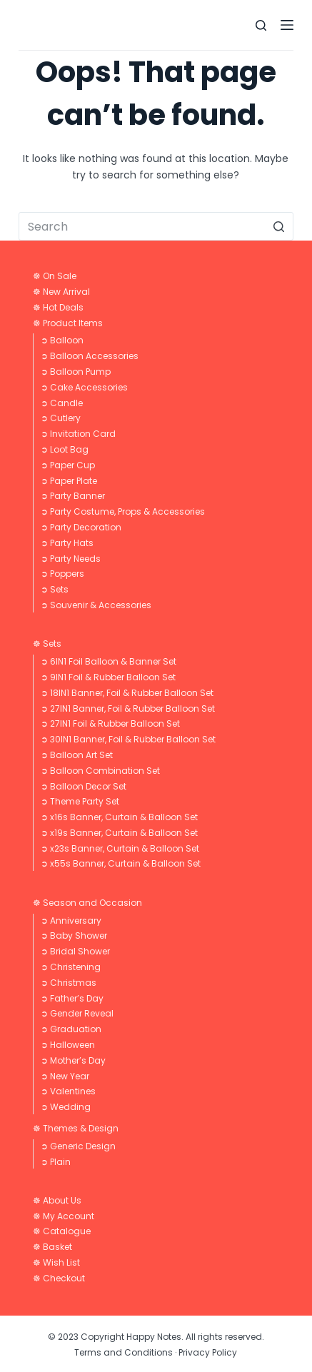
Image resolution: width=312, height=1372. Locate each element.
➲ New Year (65, 1076)
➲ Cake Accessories (84, 387)
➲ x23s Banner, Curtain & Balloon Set (120, 848)
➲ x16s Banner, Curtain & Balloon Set (119, 817)
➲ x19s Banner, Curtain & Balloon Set (119, 833)
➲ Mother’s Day (73, 1060)
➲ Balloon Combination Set (100, 771)
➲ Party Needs (71, 559)
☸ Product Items (68, 323)
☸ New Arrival (61, 292)
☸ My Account (63, 1216)
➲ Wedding (66, 1107)
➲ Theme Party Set (80, 801)
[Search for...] (156, 226)
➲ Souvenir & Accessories (96, 605)
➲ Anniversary (71, 920)
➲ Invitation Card (78, 434)
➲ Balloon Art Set (77, 755)
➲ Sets (55, 589)
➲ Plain (56, 1162)
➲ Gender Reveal (77, 1013)
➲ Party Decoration (81, 527)
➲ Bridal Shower (75, 951)
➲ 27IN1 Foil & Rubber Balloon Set (110, 723)
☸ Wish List (56, 1262)
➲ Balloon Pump (76, 371)
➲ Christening (71, 967)
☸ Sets (47, 643)
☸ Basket (52, 1247)
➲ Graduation (71, 1029)
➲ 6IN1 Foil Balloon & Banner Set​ (108, 661)
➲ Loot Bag (65, 449)
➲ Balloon (62, 340)
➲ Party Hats (67, 543)
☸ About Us (57, 1200)
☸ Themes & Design (76, 1128)
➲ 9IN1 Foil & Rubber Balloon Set (108, 677)
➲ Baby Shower (74, 935)
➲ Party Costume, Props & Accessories (123, 511)
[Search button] (279, 226)
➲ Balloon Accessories (90, 356)
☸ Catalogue (62, 1231)
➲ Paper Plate (69, 481)
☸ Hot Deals (58, 307)
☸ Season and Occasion (87, 903)
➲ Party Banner (73, 496)
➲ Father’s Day (72, 998)
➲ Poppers (62, 574)
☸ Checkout (59, 1278)
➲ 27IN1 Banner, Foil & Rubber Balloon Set (128, 708)
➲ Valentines (68, 1091)
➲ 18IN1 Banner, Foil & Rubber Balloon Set (127, 693)
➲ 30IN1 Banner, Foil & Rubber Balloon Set (128, 739)
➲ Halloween (68, 1045)
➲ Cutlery (61, 418)
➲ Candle (62, 403)
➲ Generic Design (78, 1146)
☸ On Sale (54, 276)
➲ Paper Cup (68, 465)
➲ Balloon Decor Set (83, 786)
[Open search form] (261, 25)
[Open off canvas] (287, 25)
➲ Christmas (68, 983)
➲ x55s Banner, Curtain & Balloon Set (121, 863)
